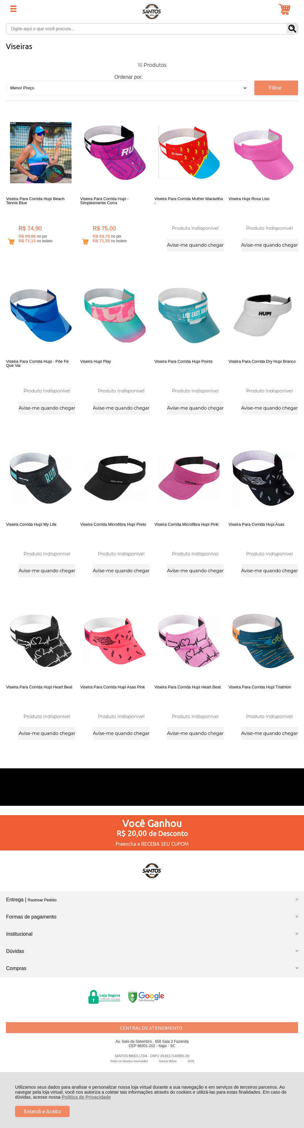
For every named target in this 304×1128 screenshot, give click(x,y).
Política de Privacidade (86, 1097)
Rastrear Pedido (42, 900)
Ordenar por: (128, 77)
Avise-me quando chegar (195, 245)
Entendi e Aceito (42, 1111)
